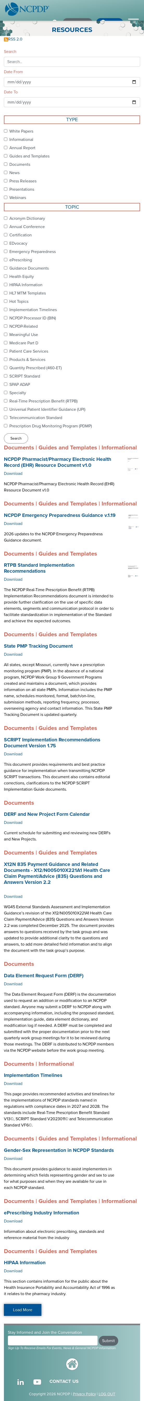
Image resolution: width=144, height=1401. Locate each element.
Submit (108, 1340)
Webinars (17, 197)
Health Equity (21, 276)
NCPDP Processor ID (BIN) (32, 318)
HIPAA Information (25, 285)
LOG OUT (107, 1394)
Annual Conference (27, 226)
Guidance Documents (29, 268)
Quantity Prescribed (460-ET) (35, 368)
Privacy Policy (84, 1394)
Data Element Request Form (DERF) (44, 976)
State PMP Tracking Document (38, 646)
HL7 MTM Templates (27, 293)
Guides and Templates (29, 156)
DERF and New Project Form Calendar (47, 814)
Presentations (21, 189)
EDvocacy (18, 243)
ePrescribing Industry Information (41, 1213)
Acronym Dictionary (27, 218)
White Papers (21, 131)
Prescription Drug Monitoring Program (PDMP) (50, 426)
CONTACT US (64, 1381)
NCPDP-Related (23, 326)
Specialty (17, 392)
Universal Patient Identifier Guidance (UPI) (47, 409)
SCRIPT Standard (24, 376)
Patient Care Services (28, 351)
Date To (11, 92)
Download (13, 473)
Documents (19, 164)
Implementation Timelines (33, 309)
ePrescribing (20, 260)
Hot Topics (18, 301)
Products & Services (27, 359)
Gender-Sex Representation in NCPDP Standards (59, 1150)
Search (10, 51)
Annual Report (22, 148)
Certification (20, 235)
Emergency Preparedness (32, 251)
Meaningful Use (23, 334)
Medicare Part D (23, 343)
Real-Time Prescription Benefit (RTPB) (43, 401)
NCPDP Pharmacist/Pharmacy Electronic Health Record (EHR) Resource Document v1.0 (57, 462)
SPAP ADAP (19, 384)
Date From (13, 71)
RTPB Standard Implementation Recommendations (39, 568)
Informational (21, 139)
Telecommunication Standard (35, 417)
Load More (22, 1310)
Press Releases (22, 181)
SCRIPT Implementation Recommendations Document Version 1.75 (52, 743)
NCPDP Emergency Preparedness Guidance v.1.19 (60, 515)
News (14, 172)
